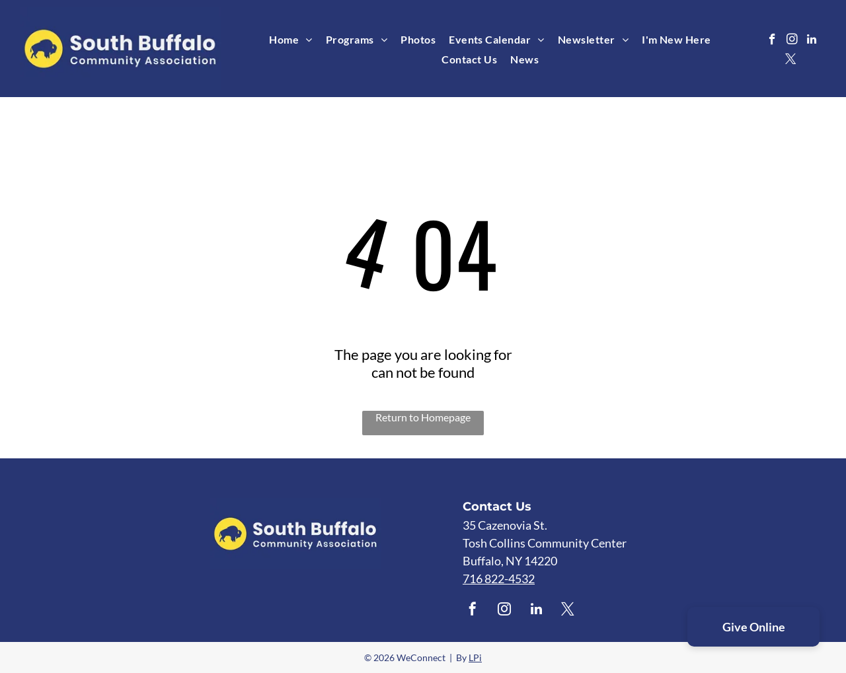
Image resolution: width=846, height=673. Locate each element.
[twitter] (791, 61)
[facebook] (772, 41)
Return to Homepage (423, 417)
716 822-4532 (499, 578)
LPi (475, 657)
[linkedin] (812, 41)
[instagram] (792, 41)
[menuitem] (290, 39)
